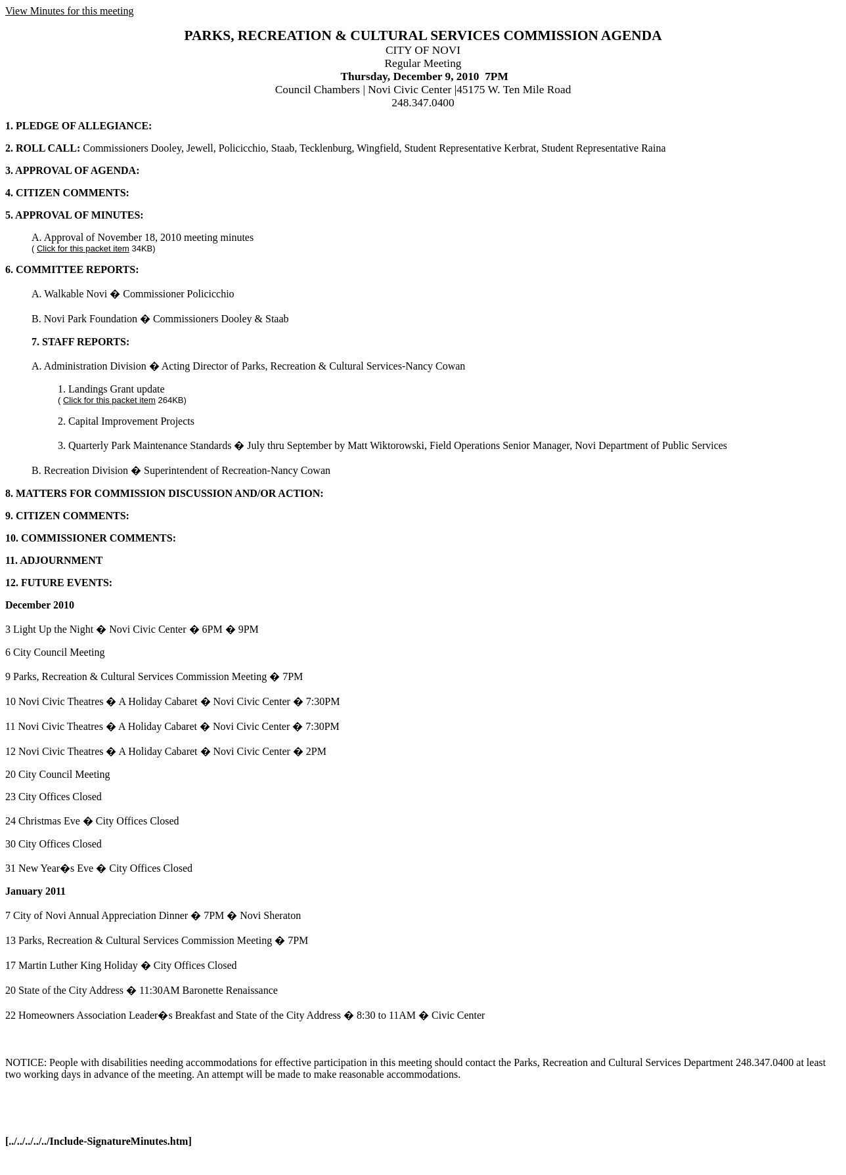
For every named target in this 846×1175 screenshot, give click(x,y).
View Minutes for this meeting (69, 10)
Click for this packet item (83, 248)
